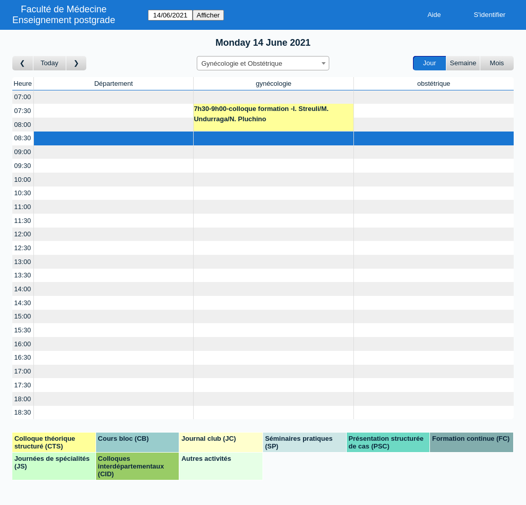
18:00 (22, 399)
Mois (497, 63)
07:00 (22, 97)
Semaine (463, 63)
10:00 (22, 179)
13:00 (22, 262)
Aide (434, 14)
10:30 (22, 193)
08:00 (22, 124)
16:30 (22, 357)
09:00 (22, 152)
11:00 (22, 207)
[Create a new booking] (114, 97)
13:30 (22, 275)
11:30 (22, 221)
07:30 (22, 111)
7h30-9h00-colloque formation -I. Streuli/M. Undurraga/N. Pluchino (261, 114)
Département (113, 83)
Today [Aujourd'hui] (50, 63)
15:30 (22, 330)
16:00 (22, 344)
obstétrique (433, 83)
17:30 (22, 385)
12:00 (22, 234)
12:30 (22, 248)
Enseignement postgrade (63, 20)
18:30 (22, 412)
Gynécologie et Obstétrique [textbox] (242, 63)
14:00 (22, 289)
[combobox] (263, 63)
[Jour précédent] (22, 63)
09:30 (22, 166)
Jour (429, 63)
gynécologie (273, 83)
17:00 (22, 371)
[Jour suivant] (76, 63)
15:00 (22, 316)
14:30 (22, 303)
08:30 (22, 138)
